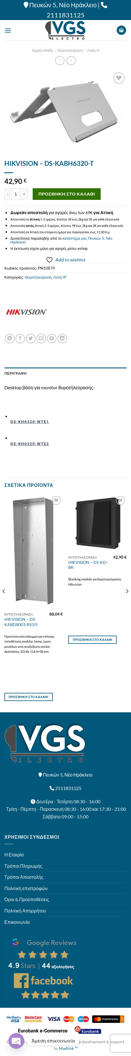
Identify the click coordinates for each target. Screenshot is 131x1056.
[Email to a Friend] (41, 338)
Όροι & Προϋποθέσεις (26, 899)
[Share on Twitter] (31, 338)
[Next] (127, 602)
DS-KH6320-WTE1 (30, 421)
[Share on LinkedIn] (62, 338)
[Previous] (4, 602)
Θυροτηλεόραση (70, 50)
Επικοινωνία (17, 922)
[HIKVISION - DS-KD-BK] (97, 523)
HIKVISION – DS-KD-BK (88, 565)
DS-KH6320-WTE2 (30, 443)
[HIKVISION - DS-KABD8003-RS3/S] (33, 552)
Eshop (75, 1041)
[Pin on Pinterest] (52, 338)
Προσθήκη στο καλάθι (67, 193)
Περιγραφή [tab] (15, 373)
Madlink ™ (68, 1048)
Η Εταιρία (14, 854)
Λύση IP (93, 50)
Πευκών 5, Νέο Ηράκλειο (63, 5)
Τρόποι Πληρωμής (23, 866)
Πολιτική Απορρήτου (25, 910)
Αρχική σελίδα (42, 50)
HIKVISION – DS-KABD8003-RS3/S (20, 622)
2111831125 (66, 15)
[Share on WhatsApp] (10, 338)
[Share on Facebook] (20, 338)
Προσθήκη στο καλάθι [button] (28, 697)
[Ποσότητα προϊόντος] (15, 194)
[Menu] (7, 30)
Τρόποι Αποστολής (23, 877)
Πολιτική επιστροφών (26, 888)
